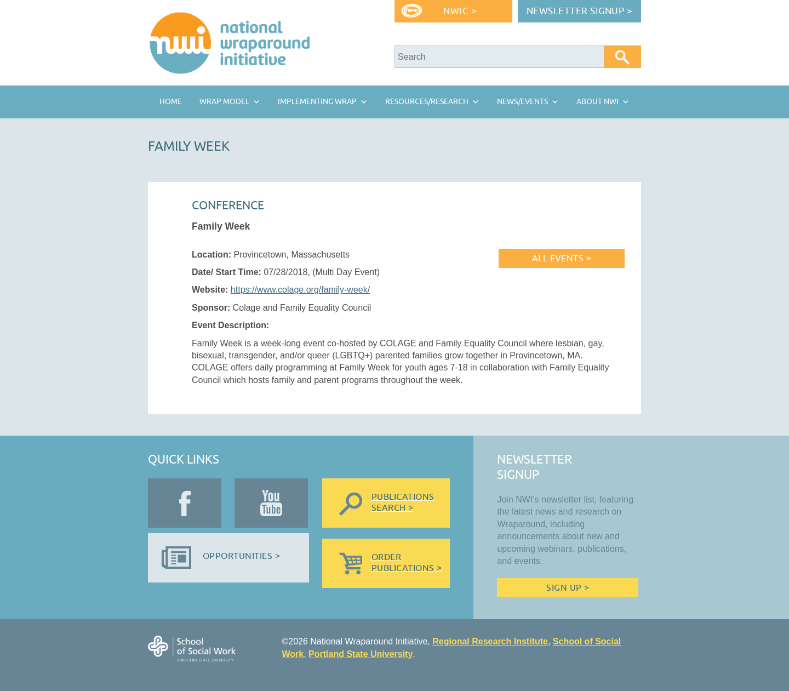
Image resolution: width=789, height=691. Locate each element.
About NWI (597, 101)
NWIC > (460, 11)
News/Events (522, 101)
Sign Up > (567, 588)
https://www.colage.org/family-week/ (300, 289)
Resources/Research (426, 101)
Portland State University (360, 654)
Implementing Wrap (317, 101)
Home (170, 101)
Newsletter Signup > (580, 11)
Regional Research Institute (490, 641)
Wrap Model (224, 101)
